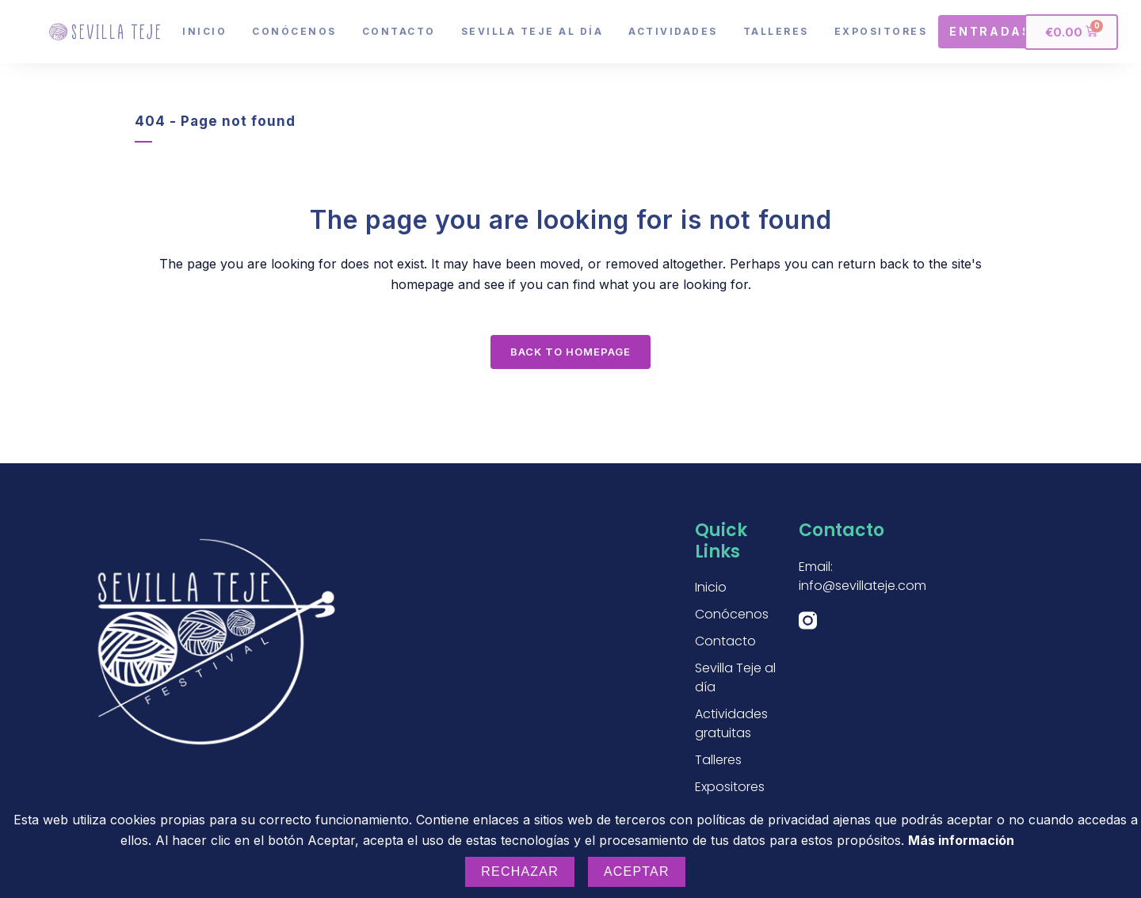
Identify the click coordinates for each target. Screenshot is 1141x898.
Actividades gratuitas (731, 723)
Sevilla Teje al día (532, 31)
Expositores (881, 31)
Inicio (204, 31)
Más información (961, 840)
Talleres (776, 31)
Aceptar (637, 871)
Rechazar (520, 871)
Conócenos (294, 31)
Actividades (673, 31)
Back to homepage (570, 351)
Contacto (399, 31)
